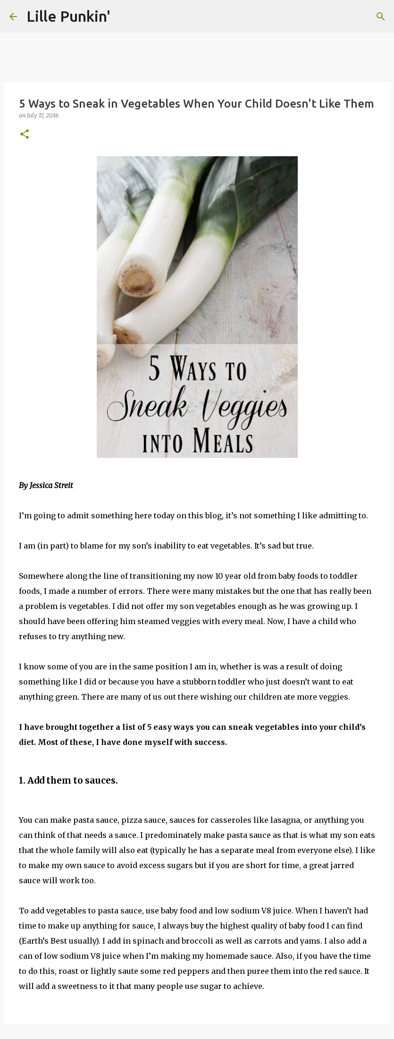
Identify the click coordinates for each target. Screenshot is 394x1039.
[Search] (380, 16)
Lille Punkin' (68, 16)
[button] (24, 134)
